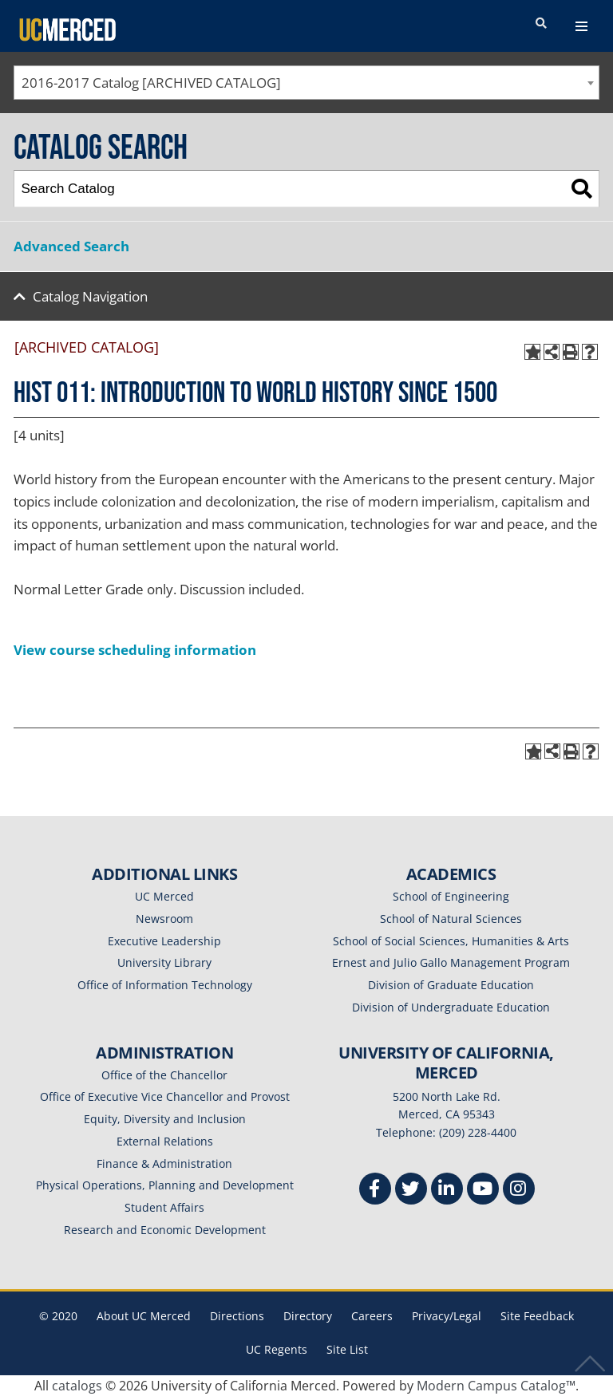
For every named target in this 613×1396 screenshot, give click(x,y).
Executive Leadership (164, 940)
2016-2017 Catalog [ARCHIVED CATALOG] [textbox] (151, 82)
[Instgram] (518, 1190)
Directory (307, 1315)
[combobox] (306, 82)
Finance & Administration (164, 1163)
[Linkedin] (447, 1190)
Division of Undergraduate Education (451, 1007)
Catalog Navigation (90, 296)
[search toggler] (541, 24)
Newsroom (164, 918)
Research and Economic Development (165, 1229)
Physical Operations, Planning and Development (165, 1185)
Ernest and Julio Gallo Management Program (451, 962)
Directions (237, 1315)
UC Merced (164, 896)
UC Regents (276, 1349)
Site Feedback (537, 1315)
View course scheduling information (135, 650)
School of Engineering (451, 896)
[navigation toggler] (581, 26)
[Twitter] (411, 1190)
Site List (347, 1349)
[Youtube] (483, 1190)
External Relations (165, 1141)
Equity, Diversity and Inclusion (165, 1118)
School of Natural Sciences (451, 918)
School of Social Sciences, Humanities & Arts (451, 940)
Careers (372, 1315)
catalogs (77, 1385)
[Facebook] (375, 1190)
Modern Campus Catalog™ (496, 1385)
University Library (164, 962)
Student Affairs (164, 1207)
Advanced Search (71, 246)
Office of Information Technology (164, 984)
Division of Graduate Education (451, 984)
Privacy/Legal (446, 1315)
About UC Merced (144, 1315)
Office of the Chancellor (164, 1074)
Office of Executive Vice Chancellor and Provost (165, 1096)
